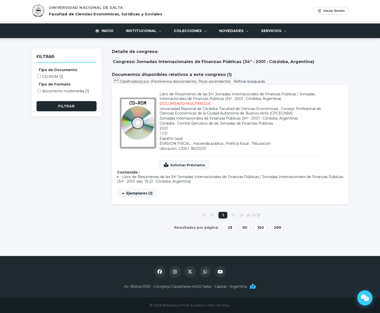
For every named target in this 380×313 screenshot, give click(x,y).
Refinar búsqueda (249, 81)
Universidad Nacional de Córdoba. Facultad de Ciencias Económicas (219, 108)
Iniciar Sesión (331, 11)
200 (277, 227)
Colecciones (190, 31)
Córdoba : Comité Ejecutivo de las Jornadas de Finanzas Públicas (216, 123)
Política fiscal (237, 143)
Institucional (143, 31)
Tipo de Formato (54, 84)
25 (230, 227)
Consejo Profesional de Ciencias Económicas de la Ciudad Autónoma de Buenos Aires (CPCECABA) (240, 111)
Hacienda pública (208, 143)
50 (244, 227)
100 (260, 227)
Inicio (104, 31)
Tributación (261, 143)
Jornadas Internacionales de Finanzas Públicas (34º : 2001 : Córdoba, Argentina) (237, 96)
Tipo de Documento (57, 70)
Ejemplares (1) (139, 193)
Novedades (233, 31)
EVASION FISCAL (175, 143)
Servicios (273, 31)
